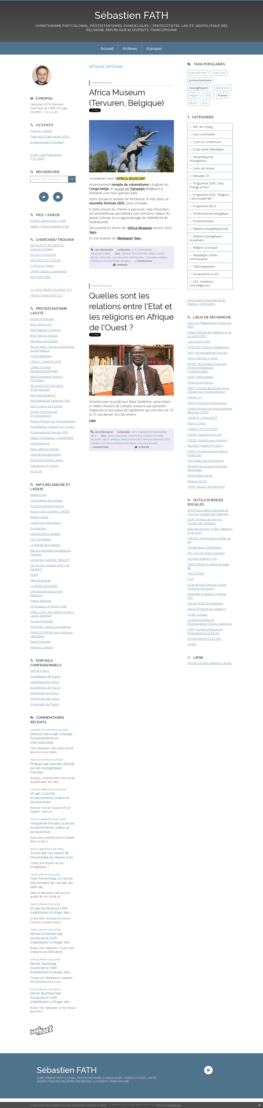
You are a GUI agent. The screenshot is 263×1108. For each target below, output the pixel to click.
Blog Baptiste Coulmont (45, 330)
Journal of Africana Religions (205, 603)
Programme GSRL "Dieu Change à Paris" (206, 185)
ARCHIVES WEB (40, 277)
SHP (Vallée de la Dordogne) (205, 461)
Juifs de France (39, 671)
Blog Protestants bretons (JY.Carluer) (46, 378)
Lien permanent (102, 250)
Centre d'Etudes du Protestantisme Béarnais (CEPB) (209, 410)
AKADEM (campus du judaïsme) (50, 627)
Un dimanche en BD (206, 274)
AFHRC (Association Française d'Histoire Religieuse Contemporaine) (207, 368)
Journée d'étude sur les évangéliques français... (52, 768)
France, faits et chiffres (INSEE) (50, 511)
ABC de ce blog (202, 127)
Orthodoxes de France (45, 699)
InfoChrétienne (40, 444)
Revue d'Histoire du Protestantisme (53, 421)
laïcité (106, 439)
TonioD (35, 853)
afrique (126, 253)
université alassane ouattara (145, 436)
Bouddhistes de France (45, 688)
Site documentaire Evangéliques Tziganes (50, 552)
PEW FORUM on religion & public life (208, 566)
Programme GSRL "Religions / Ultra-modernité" (209, 197)
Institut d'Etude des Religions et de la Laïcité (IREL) (209, 334)
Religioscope (38, 495)
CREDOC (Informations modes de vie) (209, 540)
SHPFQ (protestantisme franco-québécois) (207, 453)
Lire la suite (51, 112)
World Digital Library (200, 476)
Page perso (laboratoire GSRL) (50, 136)
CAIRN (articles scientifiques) (48, 271)
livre (205, 103)
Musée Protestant (42, 319)
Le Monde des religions (45, 545)
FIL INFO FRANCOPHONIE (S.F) (51, 290)
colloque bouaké (147, 443)
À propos (154, 48)
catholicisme (222, 88)
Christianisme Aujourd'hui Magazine (46, 593)
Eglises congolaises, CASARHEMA (51, 438)
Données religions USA (202, 559)
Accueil (107, 48)
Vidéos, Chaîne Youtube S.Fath (49, 226)
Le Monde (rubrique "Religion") (50, 560)
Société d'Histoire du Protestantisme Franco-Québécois (209, 622)
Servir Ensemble (40, 642)
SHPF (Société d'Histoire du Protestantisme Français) (205, 631)
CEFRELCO (194, 397)
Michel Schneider (43, 934)
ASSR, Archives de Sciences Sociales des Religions (204, 521)
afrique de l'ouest (131, 439)
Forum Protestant (41, 621)
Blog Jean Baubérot (42, 395)
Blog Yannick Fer (41, 325)
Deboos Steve (41, 734)
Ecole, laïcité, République (208, 149)
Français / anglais (41, 131)
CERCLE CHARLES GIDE (45, 362)
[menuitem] (107, 48)
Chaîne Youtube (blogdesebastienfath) (44, 369)
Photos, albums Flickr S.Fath (48, 221)
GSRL (208, 95)
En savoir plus (174, 1105)
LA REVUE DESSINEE (43, 586)
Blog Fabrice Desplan (44, 336)
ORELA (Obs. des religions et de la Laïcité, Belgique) (52, 614)
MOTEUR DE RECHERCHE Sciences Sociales (47, 247)
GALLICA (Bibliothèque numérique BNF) (209, 325)
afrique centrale (153, 439)
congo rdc (105, 257)
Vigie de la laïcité (40, 580)
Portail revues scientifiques (204, 547)
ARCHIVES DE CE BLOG (45, 260)
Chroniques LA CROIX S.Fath (48, 606)
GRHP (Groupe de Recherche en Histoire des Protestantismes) (208, 390)
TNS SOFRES (195, 574)
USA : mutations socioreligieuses (201, 283)
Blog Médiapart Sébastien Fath (50, 401)
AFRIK (34, 575)
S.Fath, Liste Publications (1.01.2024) (46, 157)
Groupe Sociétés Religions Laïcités (209, 663)
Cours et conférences (207, 142)
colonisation (139, 253)
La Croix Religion (41, 539)
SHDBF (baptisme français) (204, 435)
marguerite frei (41, 823)
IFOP (190, 579)
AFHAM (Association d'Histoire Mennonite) (207, 468)
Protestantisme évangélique (211, 214)
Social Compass (197, 615)
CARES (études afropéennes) (206, 487)
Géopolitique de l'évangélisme (201, 159)
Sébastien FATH (132, 15)
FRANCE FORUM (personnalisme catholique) (51, 634)
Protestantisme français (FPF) (49, 432)
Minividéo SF (201, 176)
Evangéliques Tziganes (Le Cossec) (52, 427)
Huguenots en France (44, 466)
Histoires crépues (41, 647)
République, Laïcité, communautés (203, 257)
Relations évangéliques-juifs (210, 229)
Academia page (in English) (47, 142)
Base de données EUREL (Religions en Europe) (210, 531)
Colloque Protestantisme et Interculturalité (51, 738)
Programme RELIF (204, 206)
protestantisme (200, 80)
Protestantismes (101, 253)
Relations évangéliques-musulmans (206, 238)
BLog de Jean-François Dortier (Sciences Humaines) (207, 587)
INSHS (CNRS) (196, 423)
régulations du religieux (121, 443)
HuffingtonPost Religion (45, 534)
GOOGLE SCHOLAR (43, 255)
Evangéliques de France (45, 676)
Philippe (36, 764)
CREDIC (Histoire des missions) (207, 440)
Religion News (39, 517)
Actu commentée (142, 250)
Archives (130, 48)
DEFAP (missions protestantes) (207, 403)
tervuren (151, 257)
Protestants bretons (200, 383)
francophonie (111, 261)
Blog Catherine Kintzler (45, 449)
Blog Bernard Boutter (44, 341)
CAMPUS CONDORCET (202, 418)
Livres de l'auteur (204, 168)
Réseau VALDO (197, 481)
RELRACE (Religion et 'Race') (205, 446)
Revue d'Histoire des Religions (206, 609)
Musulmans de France (44, 693)
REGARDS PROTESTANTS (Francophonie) (47, 388)
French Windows (41, 356)
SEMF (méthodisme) (200, 377)
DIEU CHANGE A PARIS (202, 358)
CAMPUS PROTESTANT (202, 429)
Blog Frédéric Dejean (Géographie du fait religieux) (52, 349)
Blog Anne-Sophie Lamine (46, 460)
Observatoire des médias (46, 500)
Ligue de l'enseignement (45, 455)
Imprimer (120, 265)
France (222, 95)
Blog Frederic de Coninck (46, 406)
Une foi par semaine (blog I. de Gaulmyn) (49, 567)
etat (103, 443)
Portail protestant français (47, 506)
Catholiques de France (44, 682)
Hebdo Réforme (40, 601)
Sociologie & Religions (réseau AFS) (206, 596)
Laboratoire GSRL (199, 342)
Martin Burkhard (42, 993)
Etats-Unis (219, 73)
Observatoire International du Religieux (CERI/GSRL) (206, 302)
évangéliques (198, 88)
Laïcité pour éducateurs (45, 523)
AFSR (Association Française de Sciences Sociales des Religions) (208, 512)
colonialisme (120, 257)
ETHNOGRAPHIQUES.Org (204, 639)
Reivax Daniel (40, 964)
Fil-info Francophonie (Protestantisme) (44, 414)
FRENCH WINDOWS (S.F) (46, 295)
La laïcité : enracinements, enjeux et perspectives (50, 798)
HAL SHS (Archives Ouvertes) (206, 553)
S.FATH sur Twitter (42, 266)
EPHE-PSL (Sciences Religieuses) (208, 347)
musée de (129, 188)
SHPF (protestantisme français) (207, 353)
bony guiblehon (117, 436)
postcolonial (137, 257)
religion (125, 261)
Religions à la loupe (205, 248)
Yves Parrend (40, 878)
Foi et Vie (36, 471)
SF (32, 793)
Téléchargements (204, 267)
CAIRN (191, 644)
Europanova (38, 528)
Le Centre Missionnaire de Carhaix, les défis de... (51, 883)
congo (152, 253)
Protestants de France (44, 704)
